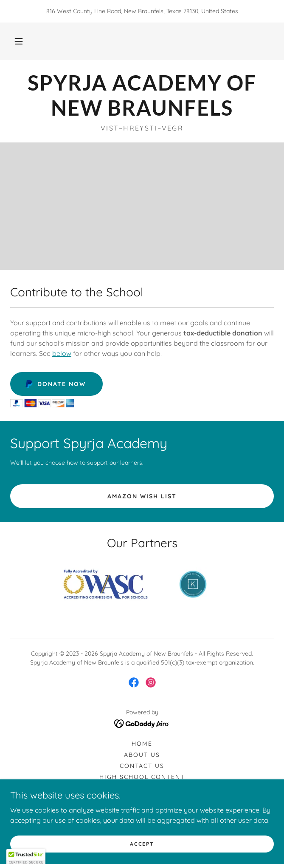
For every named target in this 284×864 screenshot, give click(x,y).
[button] (18, 41)
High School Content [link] (141, 777)
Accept (142, 844)
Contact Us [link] (142, 766)
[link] (142, 95)
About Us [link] (142, 755)
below (61, 353)
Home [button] (142, 743)
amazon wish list (142, 496)
